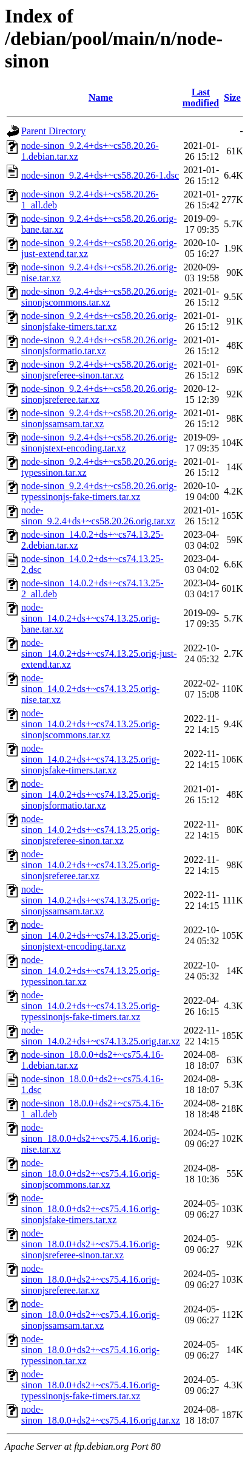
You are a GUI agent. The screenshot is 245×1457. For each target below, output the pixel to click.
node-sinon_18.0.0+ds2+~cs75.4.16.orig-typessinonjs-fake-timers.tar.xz (90, 1385)
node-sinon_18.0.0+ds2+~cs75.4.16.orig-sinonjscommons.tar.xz (90, 1173)
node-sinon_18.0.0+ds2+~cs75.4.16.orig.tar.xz (100, 1414)
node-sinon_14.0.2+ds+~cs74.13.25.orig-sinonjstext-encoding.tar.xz (90, 935)
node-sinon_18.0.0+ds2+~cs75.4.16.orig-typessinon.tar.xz (90, 1350)
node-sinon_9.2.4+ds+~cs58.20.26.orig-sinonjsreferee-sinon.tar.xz (98, 369)
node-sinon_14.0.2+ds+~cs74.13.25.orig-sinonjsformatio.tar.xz (90, 794)
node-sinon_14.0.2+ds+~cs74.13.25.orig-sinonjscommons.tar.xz (90, 724)
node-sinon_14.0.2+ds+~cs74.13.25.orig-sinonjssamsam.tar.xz (90, 900)
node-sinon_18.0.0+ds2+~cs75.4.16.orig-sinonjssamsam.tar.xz (90, 1314)
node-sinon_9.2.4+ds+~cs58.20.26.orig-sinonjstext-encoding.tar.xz (98, 442)
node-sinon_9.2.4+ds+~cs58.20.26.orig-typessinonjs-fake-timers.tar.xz (98, 491)
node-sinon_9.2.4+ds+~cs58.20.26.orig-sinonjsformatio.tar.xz (98, 345)
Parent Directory (53, 131)
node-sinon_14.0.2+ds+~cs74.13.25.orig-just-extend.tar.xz (98, 653)
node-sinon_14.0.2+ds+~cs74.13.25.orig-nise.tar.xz (90, 689)
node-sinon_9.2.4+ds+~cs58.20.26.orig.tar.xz (98, 515)
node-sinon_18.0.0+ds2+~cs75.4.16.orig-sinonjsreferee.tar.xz (90, 1279)
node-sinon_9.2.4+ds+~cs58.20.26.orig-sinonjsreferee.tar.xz (98, 394)
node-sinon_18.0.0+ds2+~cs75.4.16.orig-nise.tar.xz (90, 1138)
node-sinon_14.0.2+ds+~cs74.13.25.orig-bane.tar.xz (90, 618)
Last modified (201, 97)
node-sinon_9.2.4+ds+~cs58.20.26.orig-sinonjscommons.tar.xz (98, 296)
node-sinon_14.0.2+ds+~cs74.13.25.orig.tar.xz (100, 1035)
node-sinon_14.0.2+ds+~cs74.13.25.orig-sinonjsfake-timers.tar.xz (90, 759)
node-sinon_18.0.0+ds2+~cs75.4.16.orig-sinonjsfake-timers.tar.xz (90, 1209)
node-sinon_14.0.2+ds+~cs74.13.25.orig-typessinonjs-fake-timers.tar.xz (90, 1006)
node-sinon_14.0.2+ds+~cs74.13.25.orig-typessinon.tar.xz (90, 971)
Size (232, 97)
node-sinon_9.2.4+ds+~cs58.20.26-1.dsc (100, 175)
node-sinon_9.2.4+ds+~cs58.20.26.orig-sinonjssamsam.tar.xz (98, 418)
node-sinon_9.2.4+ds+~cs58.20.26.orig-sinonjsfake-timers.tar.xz (98, 321)
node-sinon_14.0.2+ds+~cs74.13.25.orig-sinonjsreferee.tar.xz (90, 865)
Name (101, 97)
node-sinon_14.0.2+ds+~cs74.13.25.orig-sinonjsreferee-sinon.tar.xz (90, 830)
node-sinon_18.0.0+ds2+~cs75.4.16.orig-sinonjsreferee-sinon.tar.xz (90, 1244)
